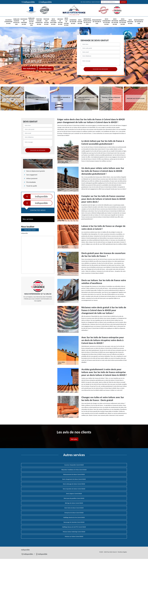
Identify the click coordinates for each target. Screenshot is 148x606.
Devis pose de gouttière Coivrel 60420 (74, 498)
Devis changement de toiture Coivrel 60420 (74, 479)
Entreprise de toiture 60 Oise (73, 21)
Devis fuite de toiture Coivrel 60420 (74, 508)
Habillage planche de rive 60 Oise (16, 21)
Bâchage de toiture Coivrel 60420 (74, 503)
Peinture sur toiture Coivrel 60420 (74, 536)
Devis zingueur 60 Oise (130, 21)
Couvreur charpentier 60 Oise (8, 21)
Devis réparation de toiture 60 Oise (122, 21)
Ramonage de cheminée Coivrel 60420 (74, 522)
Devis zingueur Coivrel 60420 (74, 493)
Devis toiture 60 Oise (79, 21)
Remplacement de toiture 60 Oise (138, 21)
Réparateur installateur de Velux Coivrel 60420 (74, 470)
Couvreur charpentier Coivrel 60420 (74, 465)
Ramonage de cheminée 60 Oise (23, 21)
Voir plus (74, 439)
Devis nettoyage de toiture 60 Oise (115, 21)
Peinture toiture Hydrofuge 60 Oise (39, 21)
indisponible (28, 2)
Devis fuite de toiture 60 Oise (66, 21)
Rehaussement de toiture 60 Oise (96, 21)
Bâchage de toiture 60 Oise (60, 21)
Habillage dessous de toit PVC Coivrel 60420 (74, 527)
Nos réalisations (29, 68)
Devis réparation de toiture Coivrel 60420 (74, 489)
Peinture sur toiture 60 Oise (46, 21)
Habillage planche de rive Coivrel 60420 (74, 517)
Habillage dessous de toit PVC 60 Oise (31, 21)
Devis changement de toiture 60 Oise (106, 21)
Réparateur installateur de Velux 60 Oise (87, 21)
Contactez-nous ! (45, 68)
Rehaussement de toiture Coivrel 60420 (74, 474)
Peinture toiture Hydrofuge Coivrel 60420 (74, 532)
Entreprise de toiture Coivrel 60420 (74, 513)
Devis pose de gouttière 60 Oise (53, 21)
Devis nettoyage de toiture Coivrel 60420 (74, 484)
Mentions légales (122, 552)
